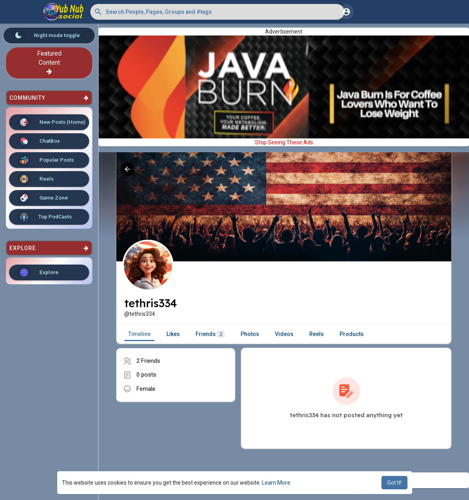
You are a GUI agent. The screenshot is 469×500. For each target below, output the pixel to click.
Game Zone (42, 198)
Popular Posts (45, 160)
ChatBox (38, 141)
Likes (173, 334)
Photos (250, 334)
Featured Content (49, 62)
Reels (35, 179)
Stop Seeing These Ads (284, 142)
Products (352, 334)
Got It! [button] (394, 482)
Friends (210, 334)
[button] (217, 12)
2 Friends (148, 360)
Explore (37, 272)
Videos (284, 334)
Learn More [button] (276, 482)
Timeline (139, 334)
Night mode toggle (51, 35)
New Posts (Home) (51, 122)
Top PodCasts (44, 217)
